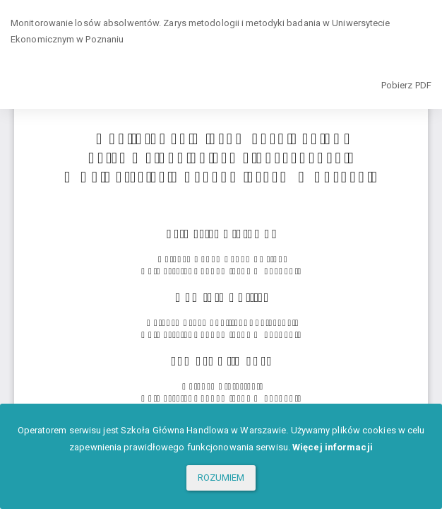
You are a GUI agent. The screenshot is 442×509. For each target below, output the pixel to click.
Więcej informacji (332, 447)
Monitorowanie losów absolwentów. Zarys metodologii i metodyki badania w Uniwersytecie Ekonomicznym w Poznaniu (200, 31)
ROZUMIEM (221, 477)
